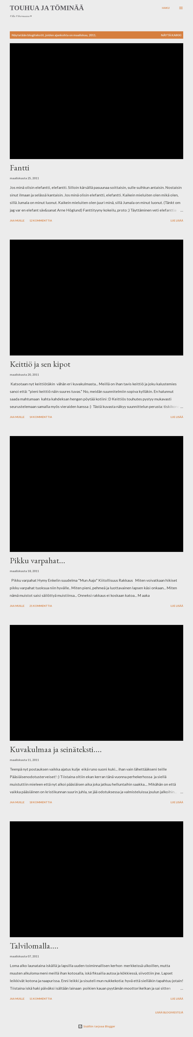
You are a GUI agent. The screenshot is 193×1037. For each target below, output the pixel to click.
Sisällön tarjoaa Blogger (96, 1026)
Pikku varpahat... (37, 560)
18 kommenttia (40, 802)
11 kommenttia (40, 998)
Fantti (19, 167)
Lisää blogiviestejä (169, 1012)
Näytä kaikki (171, 35)
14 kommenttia (40, 416)
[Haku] (166, 8)
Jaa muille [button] (17, 220)
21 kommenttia (40, 605)
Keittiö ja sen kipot (40, 363)
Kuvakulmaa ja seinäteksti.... (56, 749)
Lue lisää (177, 220)
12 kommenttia (40, 220)
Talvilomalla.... (34, 945)
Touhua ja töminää (47, 8)
